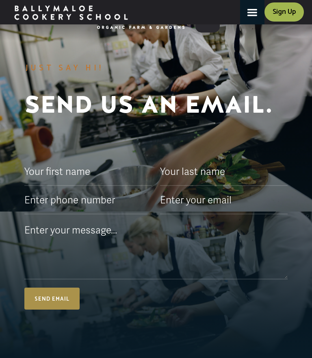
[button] (252, 12)
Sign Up (284, 11)
